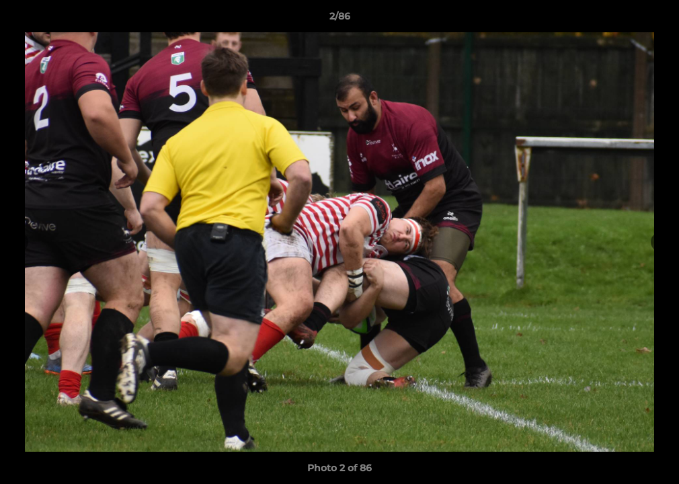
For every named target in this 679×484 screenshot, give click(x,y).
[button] (655, 19)
